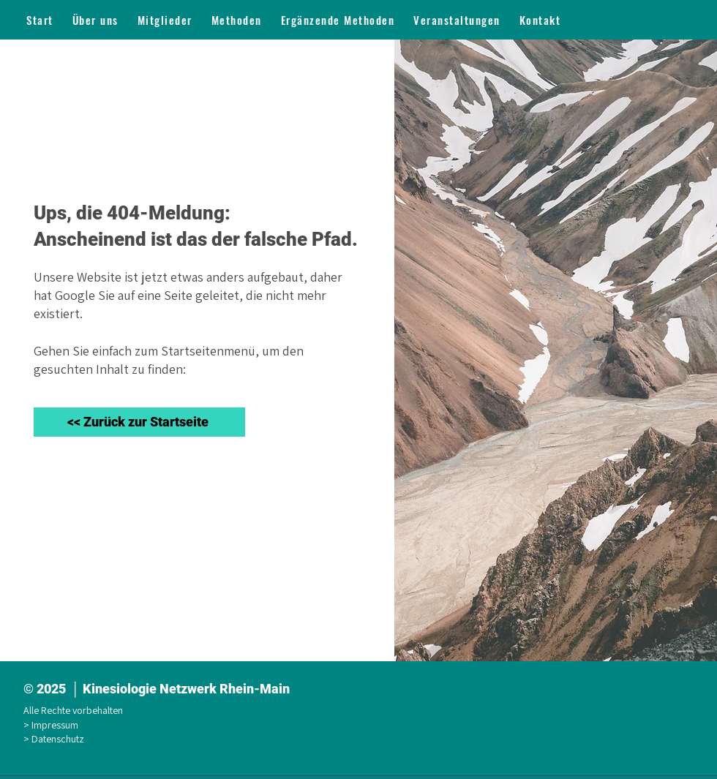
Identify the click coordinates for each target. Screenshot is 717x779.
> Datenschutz (56, 738)
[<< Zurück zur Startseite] (139, 422)
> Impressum (53, 724)
